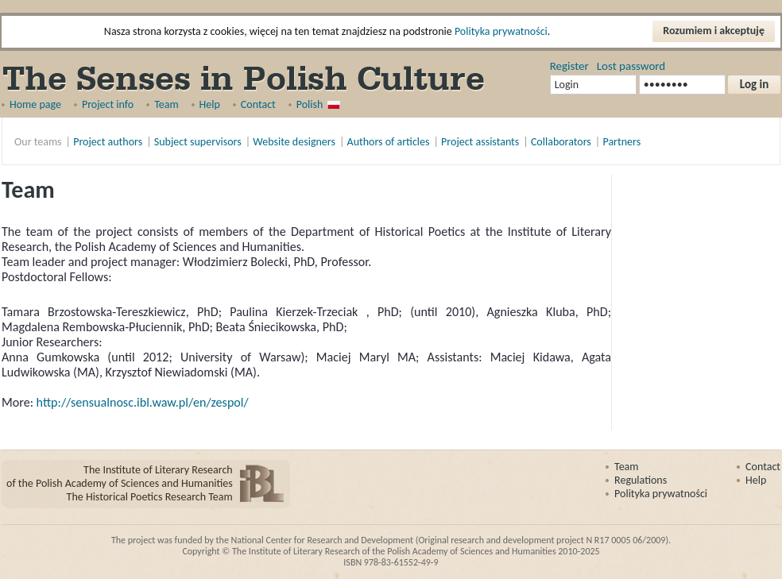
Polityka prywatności (501, 31)
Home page (35, 104)
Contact (258, 104)
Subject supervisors (198, 142)
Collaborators (561, 142)
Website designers (294, 142)
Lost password (631, 66)
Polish (309, 104)
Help (209, 104)
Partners (621, 142)
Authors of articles (388, 142)
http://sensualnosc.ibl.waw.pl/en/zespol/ (143, 402)
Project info (108, 104)
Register (569, 66)
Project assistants (480, 142)
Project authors (107, 142)
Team (166, 104)
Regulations (640, 480)
